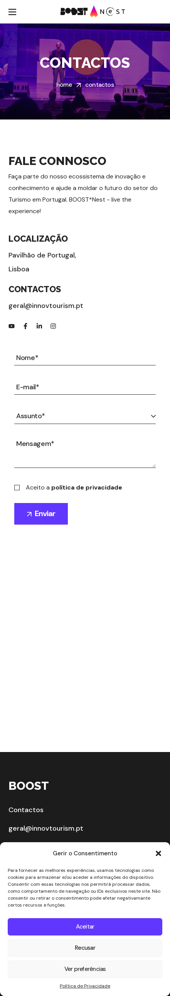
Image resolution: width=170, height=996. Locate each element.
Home (64, 85)
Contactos (26, 809)
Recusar (85, 948)
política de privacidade (86, 487)
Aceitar (85, 926)
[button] (158, 853)
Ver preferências (85, 969)
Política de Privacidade (85, 986)
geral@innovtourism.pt (45, 828)
